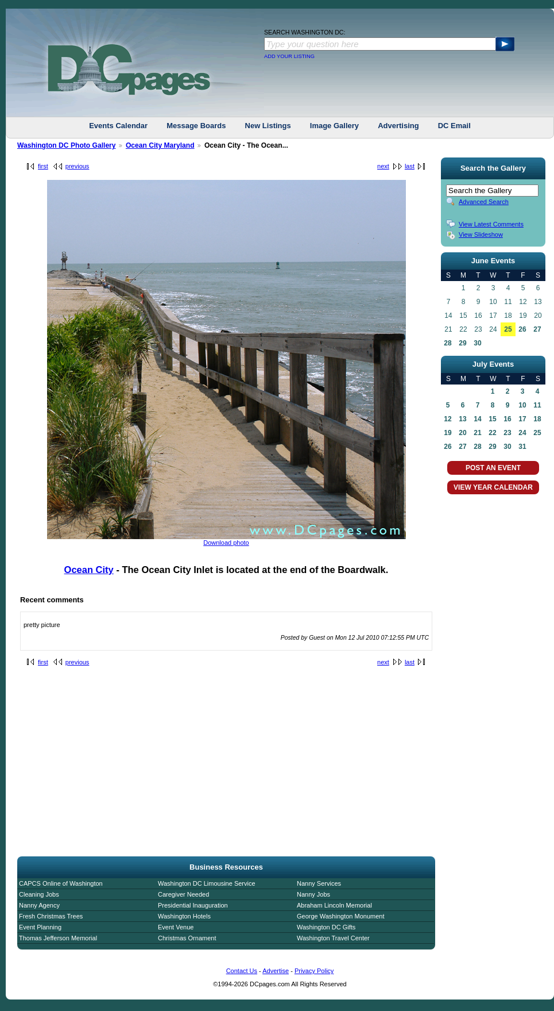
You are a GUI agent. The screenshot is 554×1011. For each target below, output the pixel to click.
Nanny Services (319, 883)
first (43, 166)
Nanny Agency (39, 905)
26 (522, 329)
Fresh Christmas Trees (51, 916)
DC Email (454, 125)
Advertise (275, 970)
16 (507, 419)
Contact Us (241, 970)
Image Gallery (334, 125)
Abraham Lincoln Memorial (334, 905)
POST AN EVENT (493, 468)
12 (447, 419)
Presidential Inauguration (193, 905)
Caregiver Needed (183, 894)
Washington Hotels (184, 916)
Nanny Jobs (313, 894)
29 (462, 343)
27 (537, 329)
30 (477, 343)
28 (447, 343)
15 (492, 419)
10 (522, 405)
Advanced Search (484, 201)
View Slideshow (481, 234)
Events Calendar (118, 125)
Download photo (226, 542)
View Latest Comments (491, 224)
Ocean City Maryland (160, 145)
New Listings (268, 125)
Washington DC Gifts (326, 927)
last (409, 166)
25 (508, 329)
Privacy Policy (314, 970)
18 (537, 419)
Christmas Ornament (187, 938)
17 (522, 419)
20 (462, 433)
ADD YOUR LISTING (289, 56)
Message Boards (196, 125)
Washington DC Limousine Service (206, 883)
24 (522, 433)
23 (507, 433)
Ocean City (89, 569)
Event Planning (40, 927)
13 (462, 419)
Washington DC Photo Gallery (66, 145)
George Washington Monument (340, 916)
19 (447, 433)
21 (477, 433)
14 (477, 419)
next (383, 166)
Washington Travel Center (333, 938)
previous (77, 166)
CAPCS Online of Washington (61, 883)
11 (537, 405)
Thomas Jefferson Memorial (58, 938)
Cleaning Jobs (39, 894)
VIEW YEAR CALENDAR (493, 487)
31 (522, 447)
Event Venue (175, 927)
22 (492, 433)
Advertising (398, 125)
